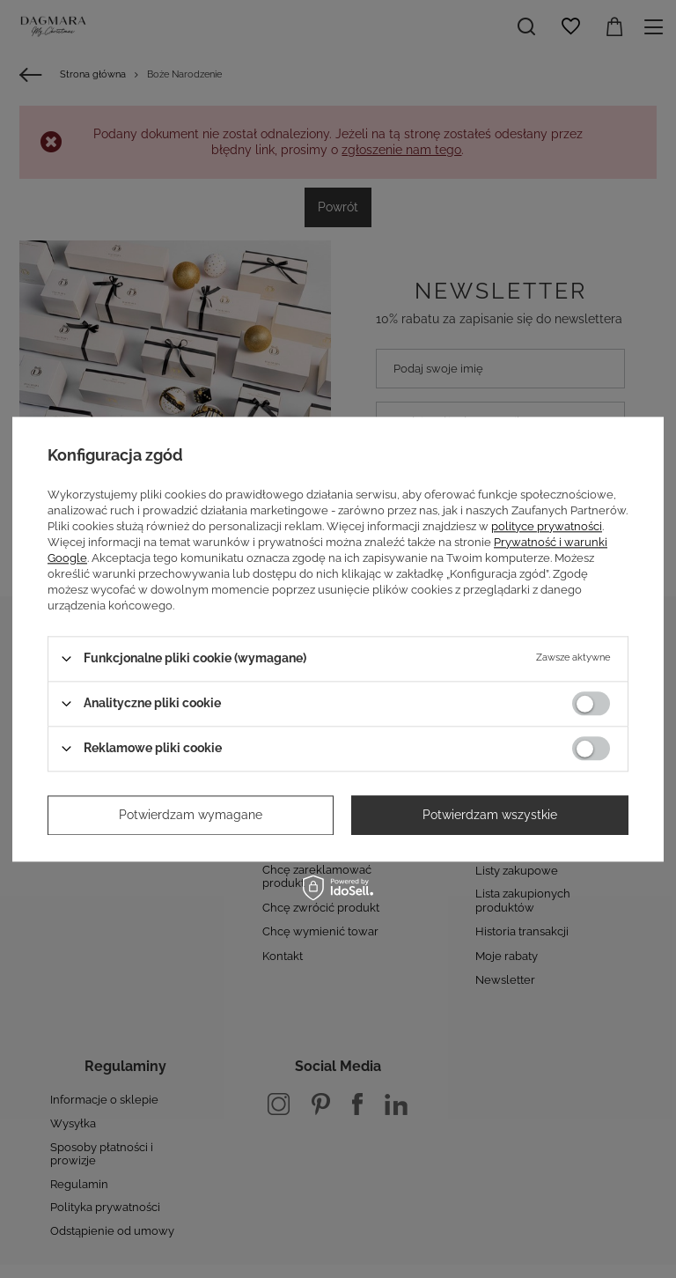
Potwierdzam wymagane (190, 815)
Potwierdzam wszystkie (489, 815)
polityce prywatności (546, 526)
